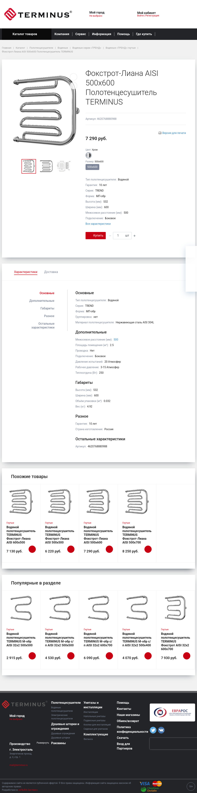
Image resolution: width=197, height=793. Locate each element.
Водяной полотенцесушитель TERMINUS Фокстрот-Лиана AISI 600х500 (21, 534)
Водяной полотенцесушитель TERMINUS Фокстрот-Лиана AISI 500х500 (59, 534)
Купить (95, 235)
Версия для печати (174, 132)
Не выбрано (97, 15)
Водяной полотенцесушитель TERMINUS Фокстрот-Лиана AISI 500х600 (98, 534)
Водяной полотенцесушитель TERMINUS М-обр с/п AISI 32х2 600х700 (98, 639)
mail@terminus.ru (19, 765)
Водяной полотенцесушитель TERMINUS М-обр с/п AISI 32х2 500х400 (136, 639)
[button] (117, 14)
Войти (140, 15)
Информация (101, 34)
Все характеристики (98, 223)
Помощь (123, 34)
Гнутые (10, 523)
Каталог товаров (26, 34)
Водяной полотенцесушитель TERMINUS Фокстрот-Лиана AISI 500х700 (136, 534)
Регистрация (152, 15)
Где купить (144, 34)
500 (116, 339)
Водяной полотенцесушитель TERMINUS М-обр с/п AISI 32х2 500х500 (59, 639)
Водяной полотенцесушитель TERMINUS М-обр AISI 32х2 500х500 (21, 639)
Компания (61, 34)
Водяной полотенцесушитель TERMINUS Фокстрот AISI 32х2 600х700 (175, 641)
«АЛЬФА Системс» (28, 790)
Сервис (80, 34)
